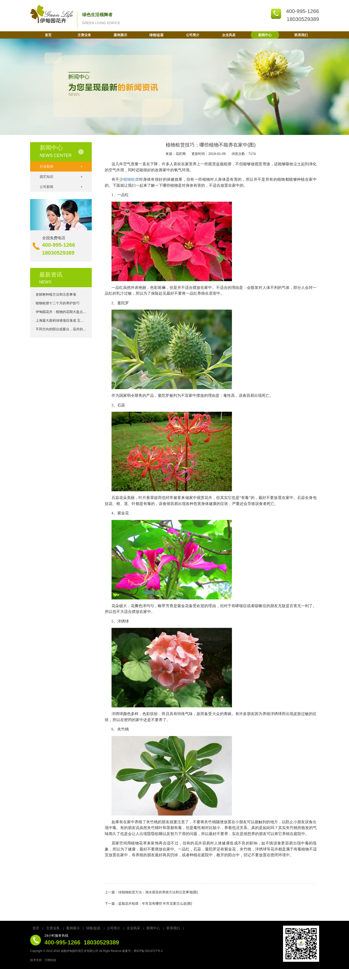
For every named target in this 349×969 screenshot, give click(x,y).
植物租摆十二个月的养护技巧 (57, 304)
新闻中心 (265, 35)
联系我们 (301, 35)
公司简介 (192, 35)
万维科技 (50, 960)
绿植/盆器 (156, 35)
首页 (48, 35)
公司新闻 (61, 187)
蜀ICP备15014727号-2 (148, 951)
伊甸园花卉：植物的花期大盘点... (61, 313)
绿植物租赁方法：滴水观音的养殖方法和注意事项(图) (158, 892)
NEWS (45, 282)
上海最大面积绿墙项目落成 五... (59, 321)
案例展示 (120, 35)
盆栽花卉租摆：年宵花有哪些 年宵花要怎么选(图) (155, 903)
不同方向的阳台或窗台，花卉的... (61, 330)
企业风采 (229, 35)
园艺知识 (61, 177)
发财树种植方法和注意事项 (56, 295)
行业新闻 (61, 166)
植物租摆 (131, 179)
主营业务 (84, 35)
